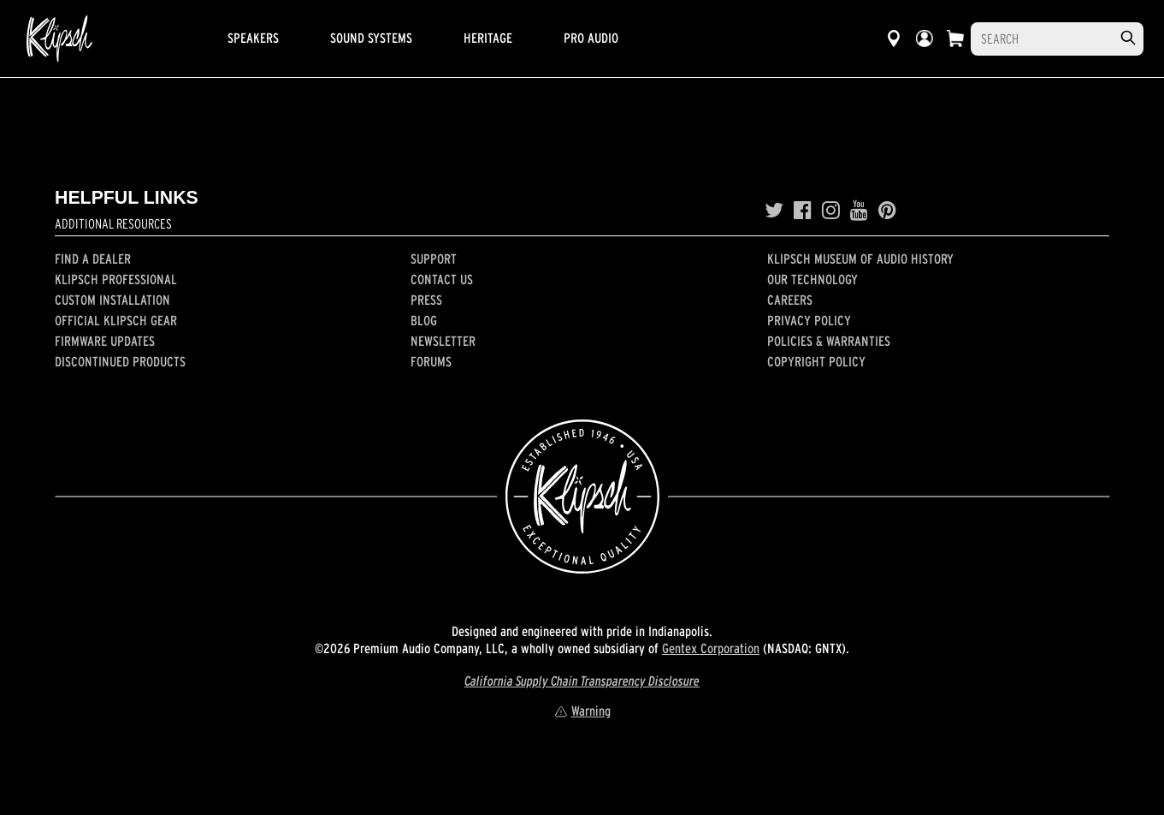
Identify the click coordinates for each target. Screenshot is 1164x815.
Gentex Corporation (710, 648)
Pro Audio (591, 37)
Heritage (488, 37)
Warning (582, 710)
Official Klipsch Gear (116, 320)
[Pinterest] (887, 210)
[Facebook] (803, 210)
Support (434, 258)
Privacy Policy (809, 320)
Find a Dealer (93, 258)
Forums (431, 361)
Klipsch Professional (116, 279)
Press (426, 299)
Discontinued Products (120, 361)
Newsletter (443, 340)
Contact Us (442, 279)
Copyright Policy (816, 361)
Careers (789, 299)
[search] (1128, 38)
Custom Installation (112, 299)
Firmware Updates (105, 340)
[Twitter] (774, 210)
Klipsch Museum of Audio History (860, 258)
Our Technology (812, 279)
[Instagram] (831, 210)
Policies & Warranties (828, 340)
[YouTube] (859, 210)
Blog (424, 320)
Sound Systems (371, 37)
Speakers (253, 37)
